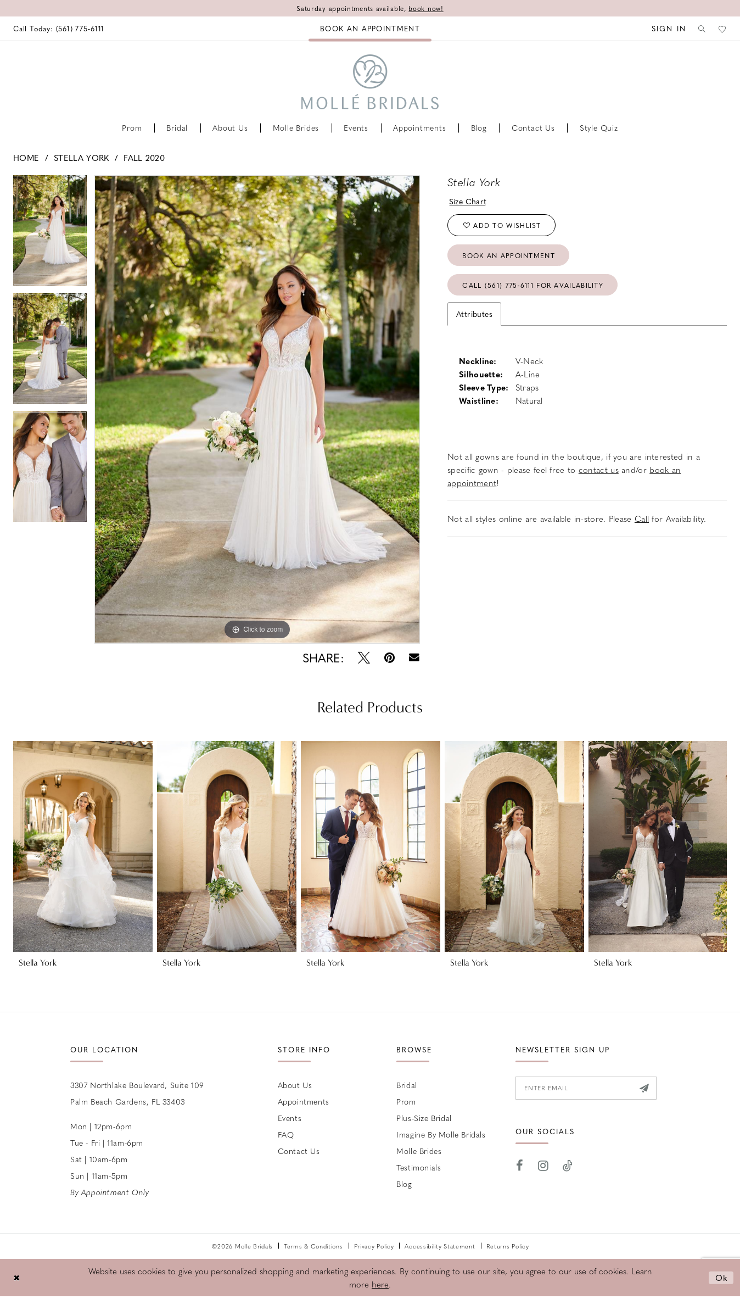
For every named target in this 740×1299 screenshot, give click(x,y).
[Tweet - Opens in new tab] (364, 657)
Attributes (474, 313)
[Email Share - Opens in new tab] (414, 657)
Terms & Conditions (313, 1246)
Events (290, 1117)
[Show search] (700, 28)
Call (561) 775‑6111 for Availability (532, 285)
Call (642, 518)
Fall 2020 (144, 158)
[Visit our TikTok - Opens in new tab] (568, 1165)
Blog (404, 1183)
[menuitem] (58, 28)
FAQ (286, 1134)
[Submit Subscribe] (644, 1088)
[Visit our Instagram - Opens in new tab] (543, 1165)
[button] (665, 28)
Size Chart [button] (468, 201)
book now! (425, 8)
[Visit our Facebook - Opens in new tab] (519, 1165)
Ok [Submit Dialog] (721, 1277)
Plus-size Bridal (424, 1117)
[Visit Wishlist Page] (722, 28)
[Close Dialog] (16, 1277)
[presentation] (83, 846)
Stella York (81, 158)
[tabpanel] (50, 234)
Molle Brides (418, 1150)
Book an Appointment (508, 255)
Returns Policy (507, 1246)
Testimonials (418, 1167)
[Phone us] (58, 28)
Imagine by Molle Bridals (440, 1134)
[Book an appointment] (370, 28)
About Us (295, 1084)
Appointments (303, 1101)
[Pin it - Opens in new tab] (389, 657)
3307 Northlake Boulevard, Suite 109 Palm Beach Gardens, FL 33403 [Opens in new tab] (137, 1093)
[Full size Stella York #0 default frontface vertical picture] (257, 409)
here (380, 1284)
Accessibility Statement (440, 1246)
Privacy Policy (374, 1246)
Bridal (406, 1084)
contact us (599, 470)
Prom (406, 1101)
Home (26, 158)
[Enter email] (586, 1088)
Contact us (299, 1150)
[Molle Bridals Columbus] (370, 81)
